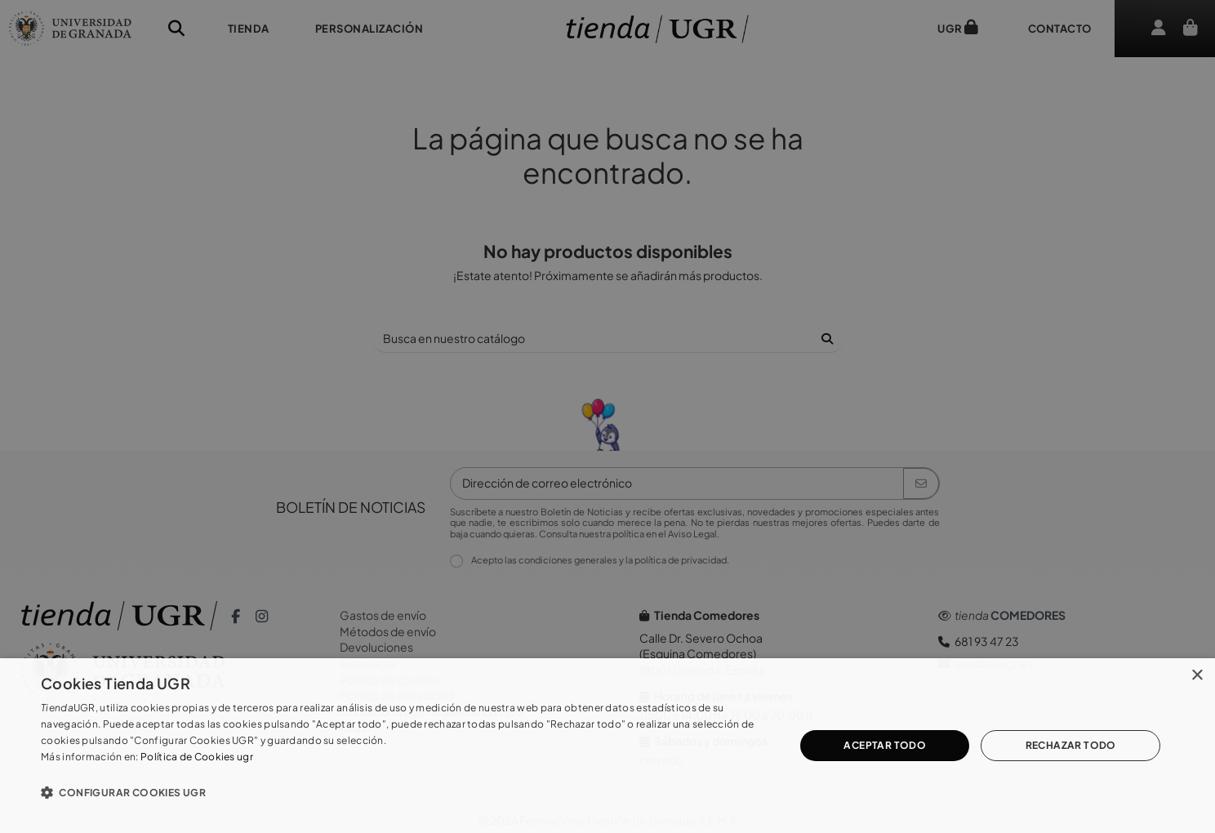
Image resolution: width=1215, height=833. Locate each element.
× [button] (1197, 676)
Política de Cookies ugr (196, 757)
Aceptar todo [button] (884, 745)
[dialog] (607, 745)
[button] (406, 792)
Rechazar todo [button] (1071, 745)
